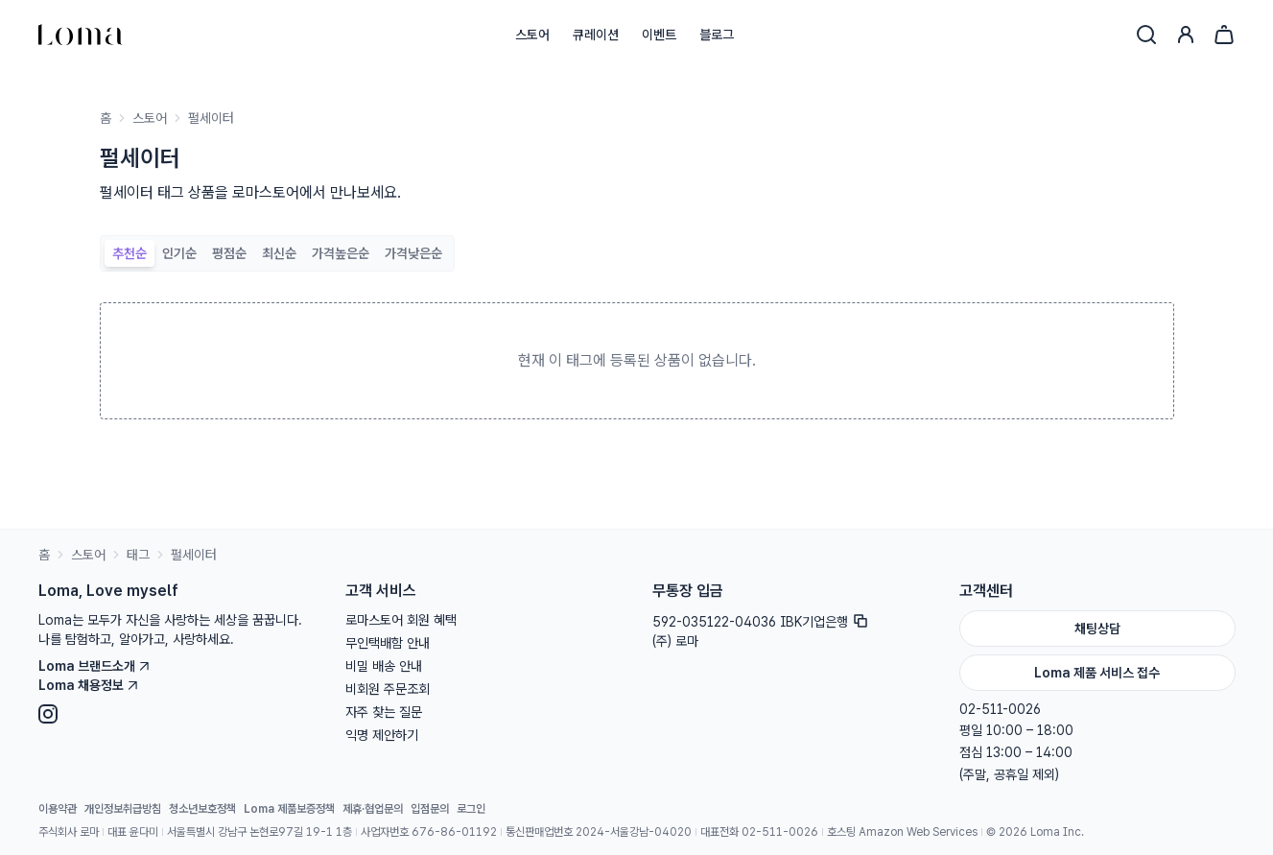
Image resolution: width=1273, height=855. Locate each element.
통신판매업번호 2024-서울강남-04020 (599, 832)
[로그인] (1186, 34)
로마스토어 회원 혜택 (401, 620)
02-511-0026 (1000, 709)
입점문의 (430, 809)
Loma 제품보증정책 (289, 809)
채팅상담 (1097, 628)
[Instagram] (176, 713)
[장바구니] (1224, 34)
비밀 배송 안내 (383, 666)
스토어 (532, 34)
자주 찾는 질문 (383, 712)
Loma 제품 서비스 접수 (1097, 672)
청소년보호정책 (202, 809)
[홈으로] (80, 34)
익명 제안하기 (381, 735)
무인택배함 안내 (387, 643)
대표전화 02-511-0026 (759, 832)
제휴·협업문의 (372, 809)
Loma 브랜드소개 (94, 666)
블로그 (716, 34)
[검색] (1146, 34)
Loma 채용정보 (88, 685)
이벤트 (659, 34)
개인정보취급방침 (122, 809)
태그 (138, 554)
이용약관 (57, 809)
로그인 (471, 809)
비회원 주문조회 (387, 689)
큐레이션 (596, 34)
